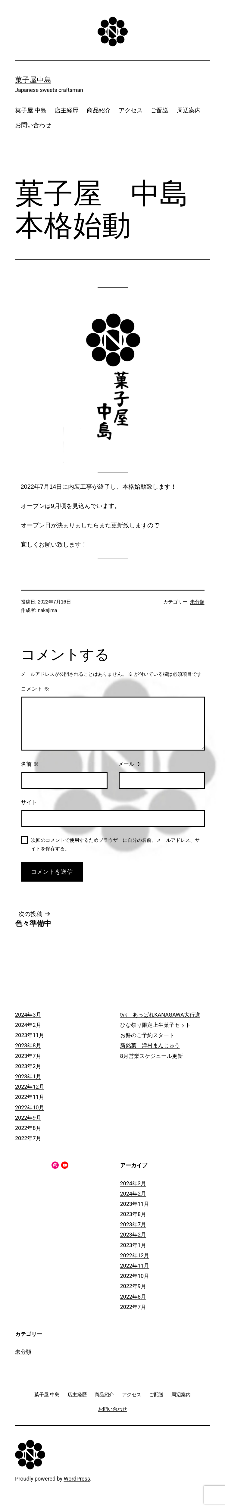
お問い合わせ (33, 125)
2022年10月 (29, 1107)
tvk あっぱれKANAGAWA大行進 (160, 1014)
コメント (35, 689)
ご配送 (160, 110)
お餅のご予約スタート (147, 1035)
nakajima (47, 610)
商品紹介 (99, 110)
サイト (29, 802)
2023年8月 (28, 1045)
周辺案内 (189, 110)
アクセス (131, 110)
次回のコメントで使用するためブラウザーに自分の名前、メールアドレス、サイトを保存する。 (115, 844)
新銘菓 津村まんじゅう (150, 1045)
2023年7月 (28, 1056)
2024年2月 (28, 1025)
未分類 (197, 601)
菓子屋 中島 (31, 110)
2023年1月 (28, 1076)
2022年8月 (28, 1128)
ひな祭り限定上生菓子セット (155, 1025)
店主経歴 (67, 110)
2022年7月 (28, 1138)
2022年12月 (29, 1086)
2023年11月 (29, 1035)
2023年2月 (28, 1066)
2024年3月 (28, 1014)
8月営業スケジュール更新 (151, 1056)
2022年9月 (28, 1118)
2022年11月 (29, 1097)
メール (129, 764)
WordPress (77, 1478)
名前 (30, 764)
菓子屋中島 (33, 80)
